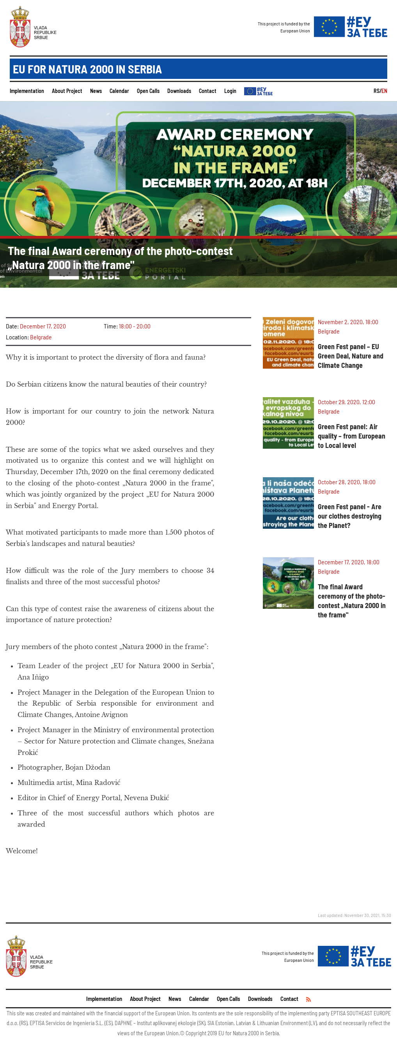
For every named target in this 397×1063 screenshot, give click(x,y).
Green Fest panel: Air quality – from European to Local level (351, 435)
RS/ (377, 90)
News (96, 90)
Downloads (179, 90)
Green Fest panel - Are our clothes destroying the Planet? (349, 516)
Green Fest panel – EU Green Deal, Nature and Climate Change (350, 355)
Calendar (119, 90)
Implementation (27, 90)
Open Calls (148, 90)
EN (384, 90)
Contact (207, 90)
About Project (67, 90)
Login (230, 90)
